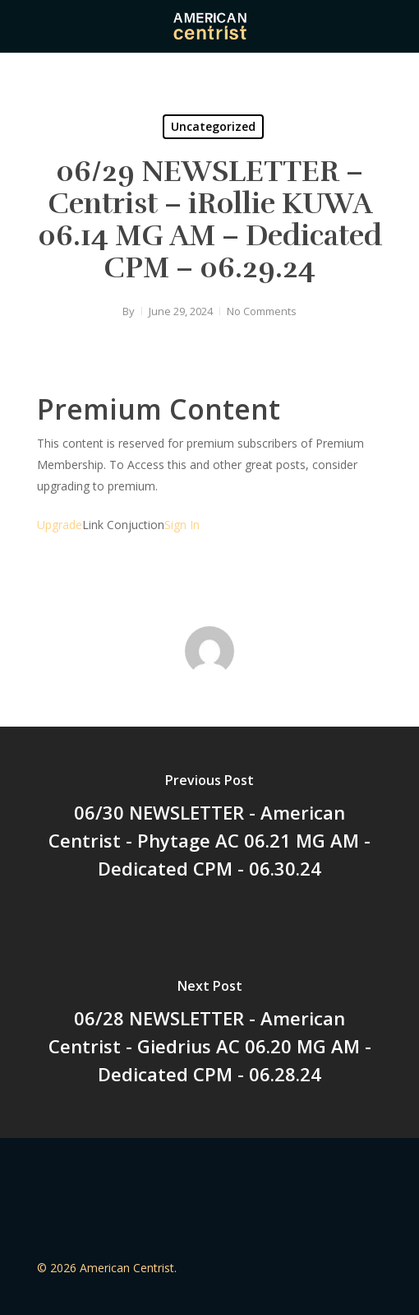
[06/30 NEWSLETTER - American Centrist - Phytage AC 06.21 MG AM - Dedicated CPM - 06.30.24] (209, 829)
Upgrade (59, 524)
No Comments (262, 311)
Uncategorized (213, 126)
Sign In (182, 524)
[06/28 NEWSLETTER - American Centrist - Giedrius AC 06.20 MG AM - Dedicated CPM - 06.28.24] (209, 1035)
